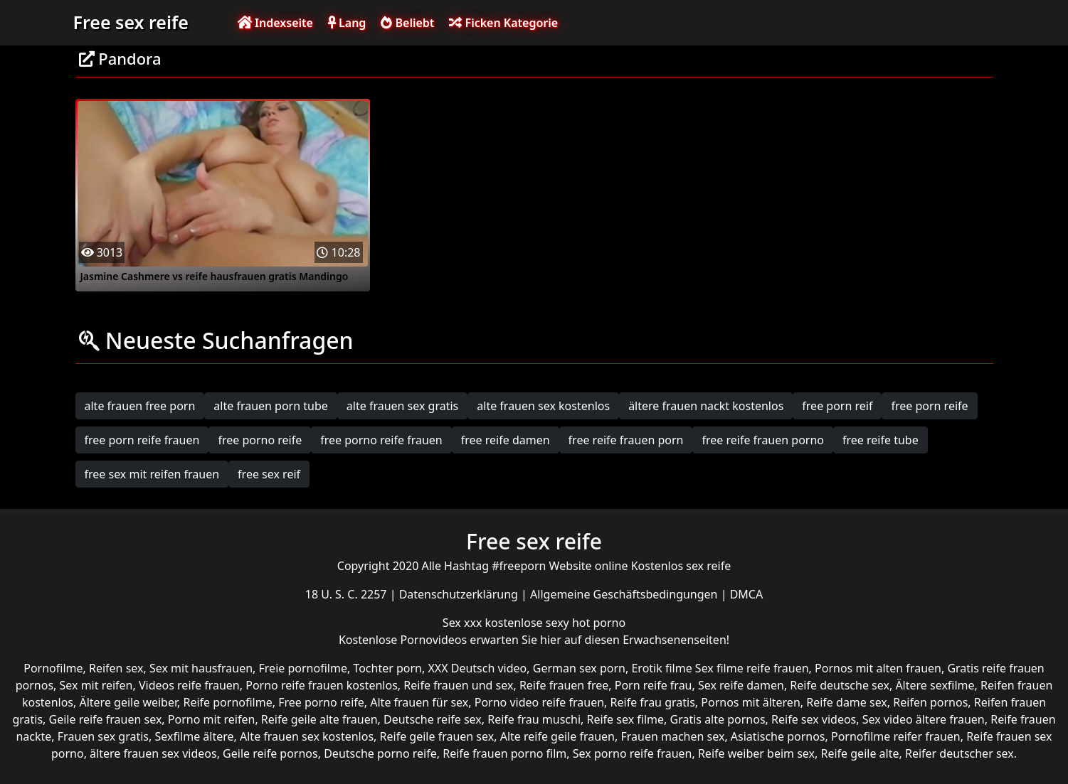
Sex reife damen (741, 685)
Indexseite (275, 23)
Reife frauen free (563, 685)
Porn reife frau (653, 685)
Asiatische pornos (778, 736)
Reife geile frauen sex (437, 736)
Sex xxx (464, 622)
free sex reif (269, 474)
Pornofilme (53, 668)
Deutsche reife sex (433, 719)
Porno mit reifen (211, 719)
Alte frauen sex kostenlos (307, 736)
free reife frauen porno (763, 440)
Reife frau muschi (534, 719)
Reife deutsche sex (839, 685)
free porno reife (260, 440)
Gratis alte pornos (718, 719)
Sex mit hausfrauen (201, 668)
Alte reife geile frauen (557, 736)
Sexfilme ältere (193, 736)
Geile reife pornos (270, 753)
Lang (347, 23)
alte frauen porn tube (270, 406)
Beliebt (407, 23)
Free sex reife (131, 22)
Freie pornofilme (303, 668)
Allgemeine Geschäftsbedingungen (625, 594)
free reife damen (505, 440)
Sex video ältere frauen (923, 719)
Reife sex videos (813, 719)
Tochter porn (387, 668)
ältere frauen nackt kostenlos (705, 406)
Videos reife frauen (189, 685)
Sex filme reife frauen (752, 668)
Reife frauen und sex (458, 685)
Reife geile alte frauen (319, 719)
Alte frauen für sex (419, 702)
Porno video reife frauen (539, 702)
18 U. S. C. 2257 (347, 594)
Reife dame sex (846, 702)
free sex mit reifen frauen (152, 474)
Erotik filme (661, 668)
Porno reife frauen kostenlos (321, 685)
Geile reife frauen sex (105, 719)
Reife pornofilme (227, 702)
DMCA (746, 594)
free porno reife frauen (381, 440)
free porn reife (929, 406)
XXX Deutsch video (477, 668)
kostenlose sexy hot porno (555, 622)
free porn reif (837, 406)
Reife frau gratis (652, 702)
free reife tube (880, 440)
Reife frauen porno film (504, 753)
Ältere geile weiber (128, 702)
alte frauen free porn (140, 406)
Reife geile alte (859, 753)
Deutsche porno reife (380, 753)
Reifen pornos (930, 702)
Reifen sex (116, 668)
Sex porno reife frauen (632, 753)
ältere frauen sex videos (153, 753)
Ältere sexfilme (934, 685)
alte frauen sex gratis (402, 406)
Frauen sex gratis (103, 736)
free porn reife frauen (142, 440)
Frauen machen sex (672, 736)
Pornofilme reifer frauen (896, 736)
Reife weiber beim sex (756, 753)
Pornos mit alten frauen (878, 668)
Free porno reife (321, 702)
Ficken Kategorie (503, 23)
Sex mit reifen (96, 685)
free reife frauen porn (626, 440)
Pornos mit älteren (750, 702)
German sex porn (579, 668)
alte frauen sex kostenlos (543, 406)
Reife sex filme (626, 719)
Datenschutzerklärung (460, 594)
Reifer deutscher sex (959, 753)
